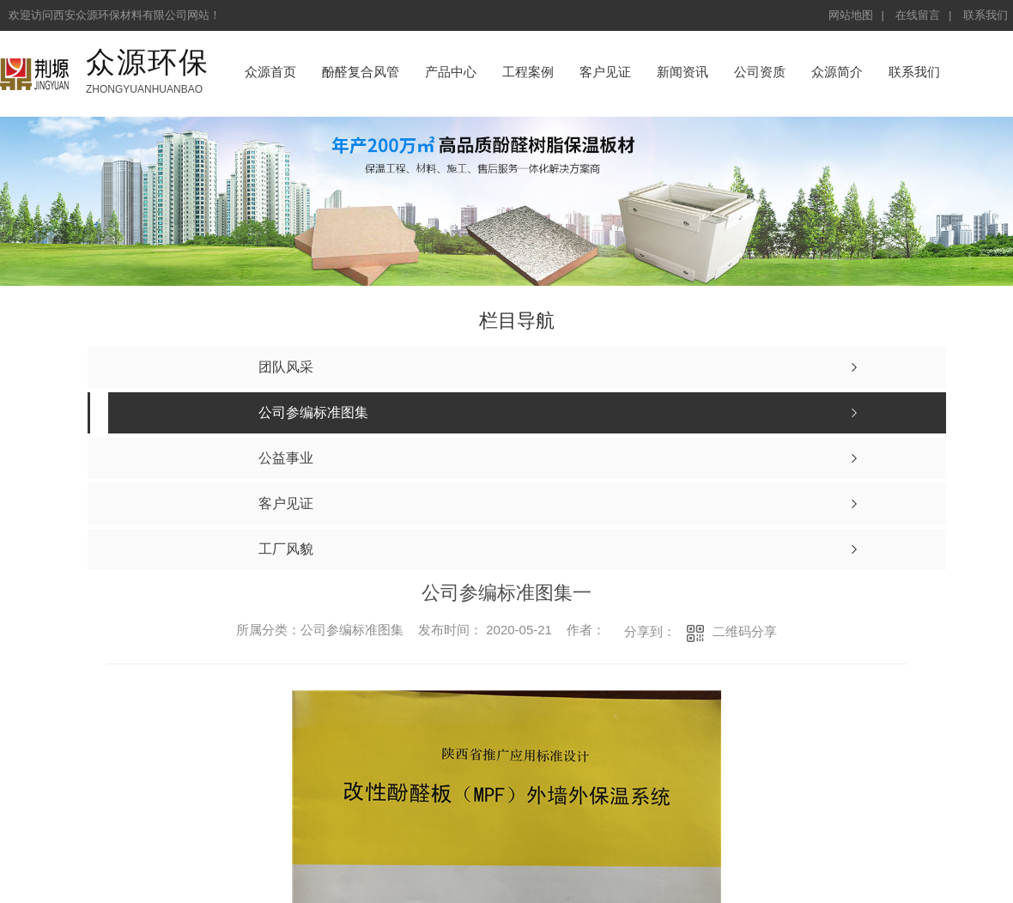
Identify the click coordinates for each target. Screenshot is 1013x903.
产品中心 (450, 71)
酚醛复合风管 (360, 71)
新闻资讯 (682, 71)
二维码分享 (745, 631)
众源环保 (147, 61)
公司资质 (760, 71)
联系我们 (985, 15)
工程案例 (528, 71)
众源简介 (837, 71)
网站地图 (850, 15)
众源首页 (270, 71)
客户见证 (605, 71)
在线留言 (917, 15)
